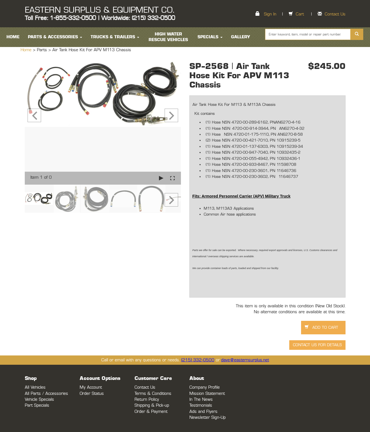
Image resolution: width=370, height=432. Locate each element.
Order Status (92, 393)
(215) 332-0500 (197, 360)
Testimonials (200, 405)
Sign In (270, 14)
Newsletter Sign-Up (207, 417)
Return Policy (146, 399)
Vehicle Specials (39, 399)
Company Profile (204, 387)
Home (27, 50)
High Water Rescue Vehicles (168, 37)
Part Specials (37, 405)
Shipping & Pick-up (151, 405)
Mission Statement (207, 393)
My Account (91, 387)
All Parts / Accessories (46, 393)
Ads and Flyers (203, 411)
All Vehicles (35, 387)
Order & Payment (150, 411)
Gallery (240, 37)
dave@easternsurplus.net (245, 360)
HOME (12, 37)
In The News (201, 399)
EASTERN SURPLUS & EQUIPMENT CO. (99, 10)
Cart (300, 14)
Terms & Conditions (152, 393)
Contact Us (335, 14)
